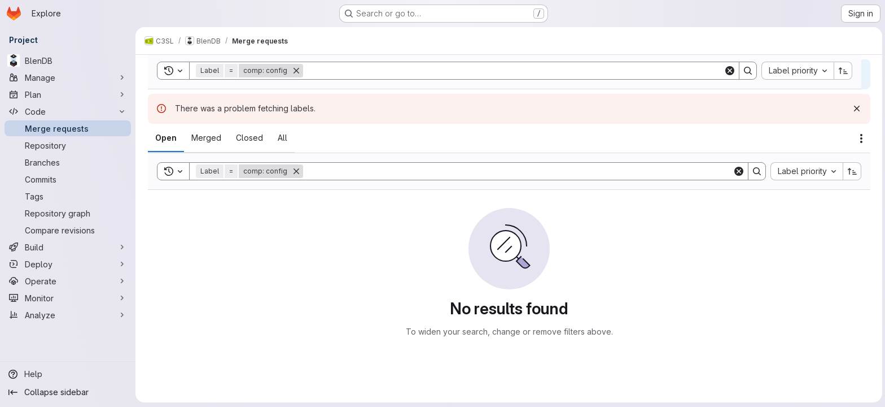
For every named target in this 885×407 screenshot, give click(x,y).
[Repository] (68, 145)
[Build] (68, 247)
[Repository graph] (68, 213)
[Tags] (68, 196)
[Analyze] (68, 315)
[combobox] (805, 171)
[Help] (68, 374)
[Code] (68, 111)
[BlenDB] (68, 60)
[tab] (165, 138)
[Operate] (68, 281)
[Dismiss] (855, 108)
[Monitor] (68, 298)
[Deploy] (68, 264)
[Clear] (737, 171)
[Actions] (860, 138)
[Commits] (68, 179)
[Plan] (68, 94)
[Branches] (68, 162)
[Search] (516, 171)
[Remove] (295, 171)
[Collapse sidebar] (68, 392)
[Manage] (68, 77)
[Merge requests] (68, 128)
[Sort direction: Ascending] (851, 171)
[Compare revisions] (68, 230)
